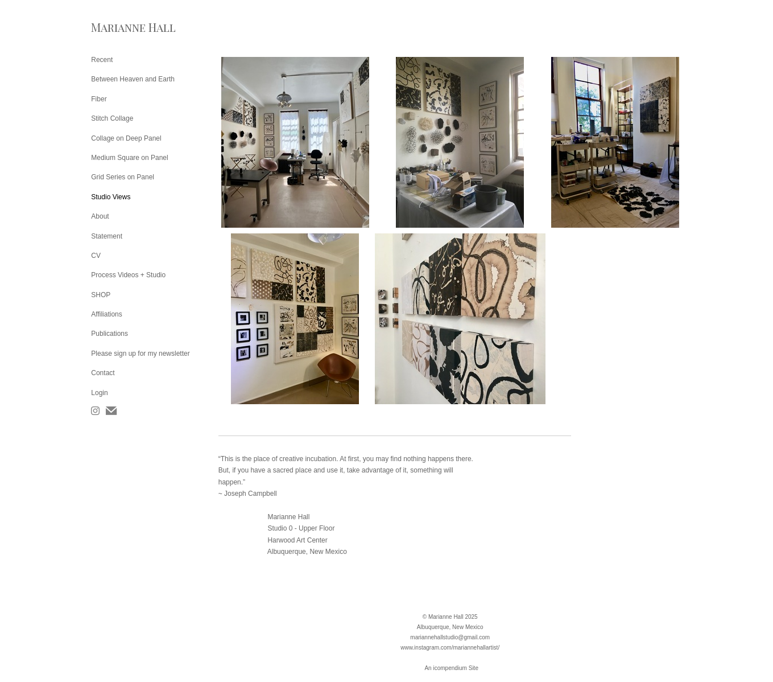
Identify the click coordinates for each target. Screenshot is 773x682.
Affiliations (106, 314)
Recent (102, 60)
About (100, 216)
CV (96, 256)
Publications (109, 334)
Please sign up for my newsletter (140, 354)
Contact (102, 373)
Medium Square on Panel (129, 158)
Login (99, 393)
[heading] (119, 27)
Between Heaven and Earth (133, 79)
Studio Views (110, 197)
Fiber (98, 99)
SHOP (100, 295)
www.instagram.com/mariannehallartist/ (449, 647)
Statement (106, 236)
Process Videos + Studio (128, 275)
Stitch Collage (112, 118)
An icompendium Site (451, 668)
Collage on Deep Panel (126, 138)
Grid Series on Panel (122, 177)
